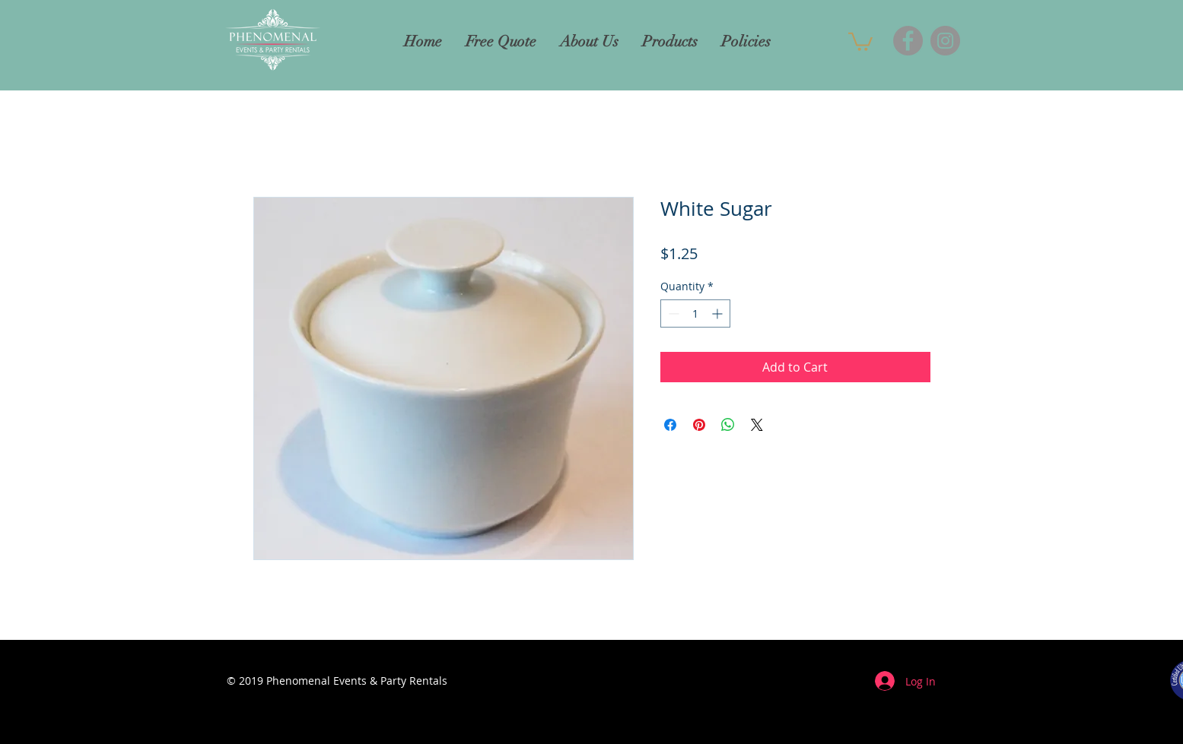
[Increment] (718, 313)
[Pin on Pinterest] (699, 425)
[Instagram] (945, 40)
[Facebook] (908, 40)
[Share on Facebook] (670, 425)
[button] (860, 40)
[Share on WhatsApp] (728, 425)
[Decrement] (672, 313)
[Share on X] (757, 425)
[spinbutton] (695, 313)
